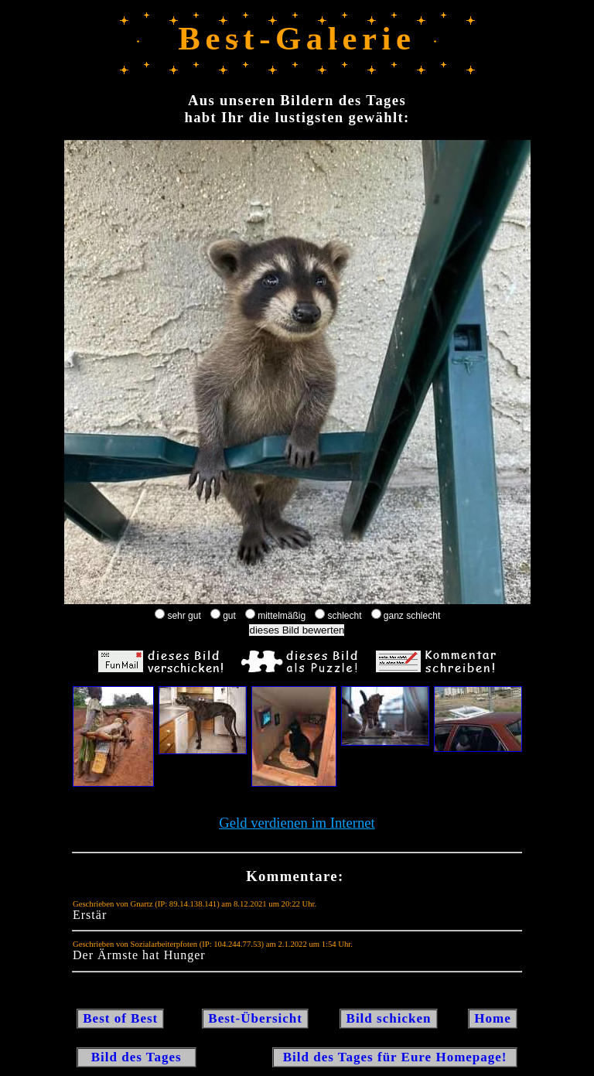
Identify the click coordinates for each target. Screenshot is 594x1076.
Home (492, 1018)
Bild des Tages (136, 1057)
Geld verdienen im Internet (297, 823)
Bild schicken (388, 1018)
